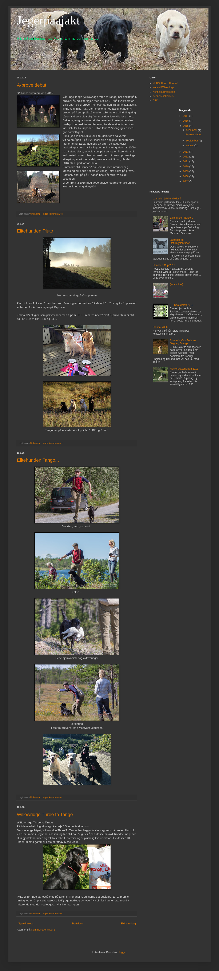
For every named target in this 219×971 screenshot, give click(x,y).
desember (192, 130)
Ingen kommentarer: (53, 213)
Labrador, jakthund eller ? (167, 198)
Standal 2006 (160, 327)
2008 (186, 176)
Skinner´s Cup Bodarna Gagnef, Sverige (183, 342)
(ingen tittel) (176, 284)
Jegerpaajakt (48, 20)
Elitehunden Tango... (38, 460)
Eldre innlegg (128, 923)
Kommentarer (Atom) (43, 929)
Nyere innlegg (25, 923)
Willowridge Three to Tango (45, 814)
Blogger (122, 952)
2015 (186, 125)
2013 (186, 151)
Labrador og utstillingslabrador (180, 241)
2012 (186, 156)
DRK (155, 100)
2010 (186, 166)
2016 (186, 120)
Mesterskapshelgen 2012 (184, 368)
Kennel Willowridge (163, 87)
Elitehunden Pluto (35, 231)
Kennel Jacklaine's (163, 96)
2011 (186, 161)
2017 (186, 115)
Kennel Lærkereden (164, 91)
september (192, 140)
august (190, 145)
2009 (186, 171)
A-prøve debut (31, 85)
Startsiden (77, 923)
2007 (186, 181)
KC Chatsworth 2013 (181, 305)
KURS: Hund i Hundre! (165, 83)
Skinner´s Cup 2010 (164, 265)
